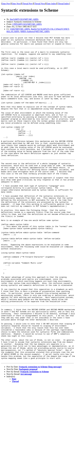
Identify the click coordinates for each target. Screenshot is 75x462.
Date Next (16, 3)
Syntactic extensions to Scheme (34, 436)
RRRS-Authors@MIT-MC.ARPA (35, 31)
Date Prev (6, 3)
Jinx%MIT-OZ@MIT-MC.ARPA (24, 19)
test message (26, 439)
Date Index (51, 3)
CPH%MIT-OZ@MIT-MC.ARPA (27, 24)
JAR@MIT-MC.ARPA (20, 29)
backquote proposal (28, 434)
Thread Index (63, 3)
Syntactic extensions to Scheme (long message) (40, 431)
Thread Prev (27, 3)
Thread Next (39, 3)
